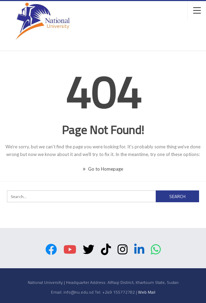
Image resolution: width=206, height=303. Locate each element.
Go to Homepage (103, 169)
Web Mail (146, 292)
